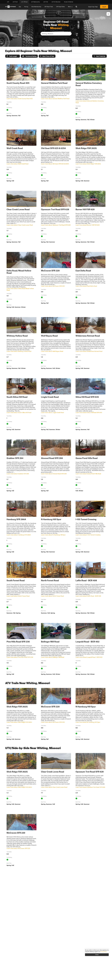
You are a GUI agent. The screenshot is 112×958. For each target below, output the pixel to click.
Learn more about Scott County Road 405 (20, 98)
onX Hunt (15, 1)
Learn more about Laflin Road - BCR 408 (88, 596)
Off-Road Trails (48, 6)
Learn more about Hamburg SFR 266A (19, 535)
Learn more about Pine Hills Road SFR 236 (20, 657)
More (70, 6)
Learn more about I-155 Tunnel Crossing (88, 535)
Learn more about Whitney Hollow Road (19, 351)
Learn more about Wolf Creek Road (17, 164)
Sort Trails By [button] (99, 56)
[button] (108, 14)
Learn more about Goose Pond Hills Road (88, 473)
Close (96, 954)
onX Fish (45, 1)
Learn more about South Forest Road (18, 596)
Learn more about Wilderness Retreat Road (89, 351)
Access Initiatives (68, 1)
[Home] (10, 7)
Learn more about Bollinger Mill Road (52, 657)
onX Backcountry (35, 1)
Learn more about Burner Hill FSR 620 (88, 225)
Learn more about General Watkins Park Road (55, 98)
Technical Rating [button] (29, 56)
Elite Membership (36, 6)
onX (8, 1)
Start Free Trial (92, 6)
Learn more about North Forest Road (52, 596)
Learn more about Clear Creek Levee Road (20, 225)
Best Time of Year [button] (47, 56)
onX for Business (56, 1)
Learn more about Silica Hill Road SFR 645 (89, 412)
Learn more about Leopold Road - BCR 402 (89, 657)
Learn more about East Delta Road (86, 286)
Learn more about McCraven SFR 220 (53, 286)
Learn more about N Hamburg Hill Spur (53, 535)
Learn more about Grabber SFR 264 (18, 473)
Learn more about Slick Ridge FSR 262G (88, 164)
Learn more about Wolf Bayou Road (52, 351)
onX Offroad (24, 1)
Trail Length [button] (12, 56)
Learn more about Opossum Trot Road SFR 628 (55, 225)
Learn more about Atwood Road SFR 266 (54, 473)
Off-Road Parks (60, 6)
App (20, 6)
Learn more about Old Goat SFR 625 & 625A (55, 164)
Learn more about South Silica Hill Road (19, 412)
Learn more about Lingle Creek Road (52, 412)
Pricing (26, 6)
